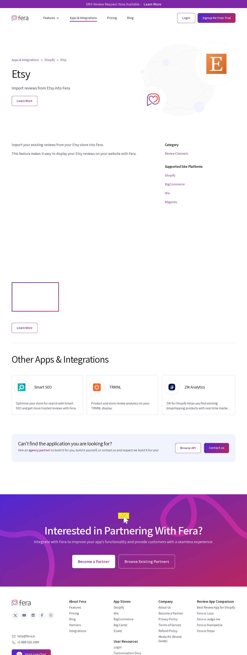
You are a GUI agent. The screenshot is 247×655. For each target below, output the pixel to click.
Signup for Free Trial (216, 18)
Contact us (216, 448)
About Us (164, 607)
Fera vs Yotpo (206, 631)
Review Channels (176, 153)
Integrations (77, 631)
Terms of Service (169, 625)
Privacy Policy (167, 619)
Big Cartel (120, 625)
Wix (167, 193)
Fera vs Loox (205, 613)
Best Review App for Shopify (216, 607)
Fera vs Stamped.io (210, 625)
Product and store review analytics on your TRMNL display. (120, 405)
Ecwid (118, 631)
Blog (72, 619)
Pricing (74, 613)
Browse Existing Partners (146, 561)
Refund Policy (167, 631)
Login (118, 647)
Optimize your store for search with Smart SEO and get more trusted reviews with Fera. (46, 405)
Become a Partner (170, 613)
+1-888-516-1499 (28, 642)
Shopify (170, 175)
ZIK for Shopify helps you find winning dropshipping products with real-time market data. (197, 406)
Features (75, 607)
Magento (171, 202)
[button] (51, 18)
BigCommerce (175, 184)
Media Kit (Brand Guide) (169, 639)
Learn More (152, 4)
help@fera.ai (26, 636)
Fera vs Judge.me (208, 619)
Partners (75, 625)
